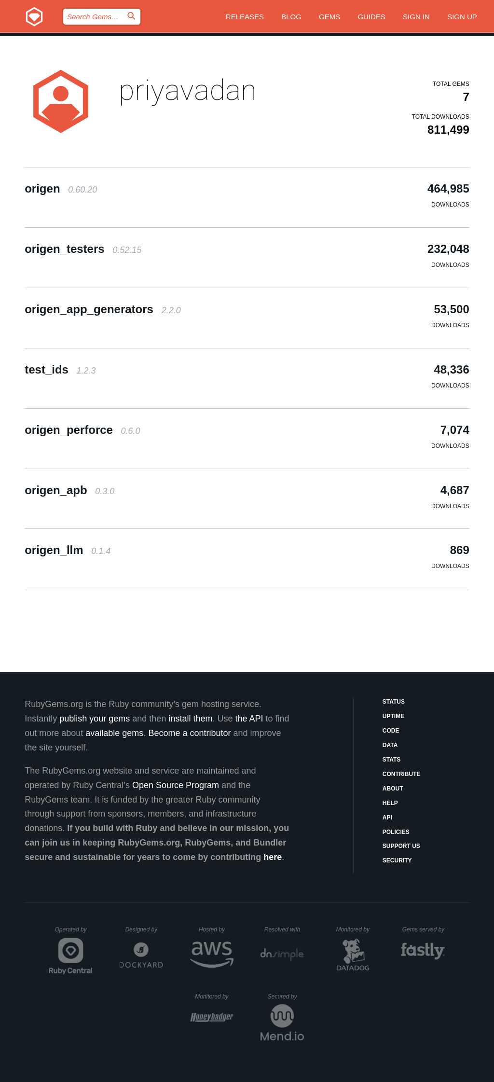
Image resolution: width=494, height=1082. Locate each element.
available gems (114, 733)
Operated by (74, 933)
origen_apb (69, 490)
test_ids (60, 369)
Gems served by (423, 929)
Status (394, 701)
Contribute (402, 774)
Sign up (462, 17)
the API (249, 718)
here (272, 857)
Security (397, 860)
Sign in (416, 17)
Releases (245, 17)
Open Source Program (175, 785)
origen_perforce (82, 429)
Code (391, 730)
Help (390, 803)
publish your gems (94, 718)
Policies (396, 832)
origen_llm (67, 549)
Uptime (393, 716)
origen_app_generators (102, 309)
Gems (329, 17)
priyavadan (188, 90)
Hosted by (216, 929)
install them (190, 718)
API (387, 817)
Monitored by (355, 929)
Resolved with (284, 929)
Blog (291, 17)
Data (390, 745)
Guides (371, 17)
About (393, 788)
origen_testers (83, 248)
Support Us (401, 846)
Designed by (144, 929)
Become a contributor (189, 733)
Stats (392, 759)
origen (61, 188)
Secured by (286, 996)
